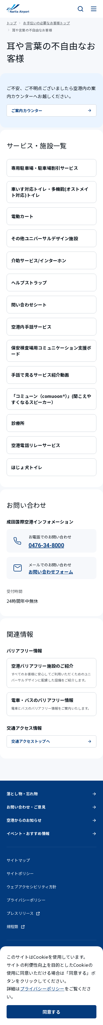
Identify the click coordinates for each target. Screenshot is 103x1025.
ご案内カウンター (51, 110)
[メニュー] (93, 8)
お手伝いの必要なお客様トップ (46, 22)
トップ (11, 22)
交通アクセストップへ (51, 741)
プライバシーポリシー (42, 988)
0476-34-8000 (46, 545)
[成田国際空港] (18, 8)
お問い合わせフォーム (51, 571)
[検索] (80, 8)
